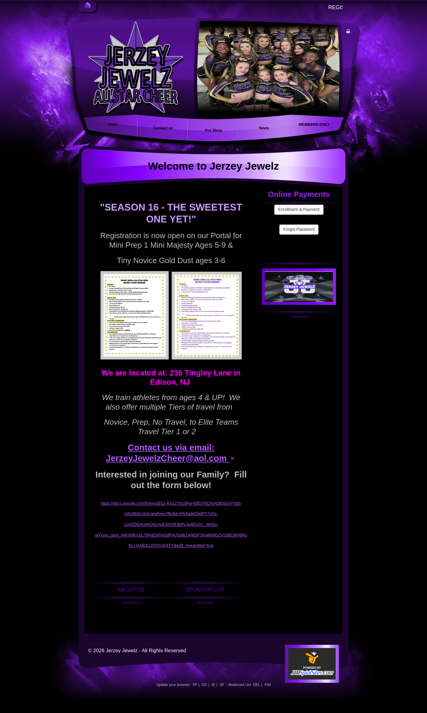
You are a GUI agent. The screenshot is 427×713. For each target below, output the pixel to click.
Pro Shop (213, 130)
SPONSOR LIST (205, 590)
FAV (268, 685)
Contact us (163, 128)
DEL (256, 685)
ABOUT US (131, 590)
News (264, 128)
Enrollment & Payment (298, 209)
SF (221, 685)
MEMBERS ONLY (314, 124)
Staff (113, 124)
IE (213, 685)
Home (87, 6)
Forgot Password (299, 229)
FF (195, 685)
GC (204, 685)
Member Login (354, 32)
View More (131, 602)
